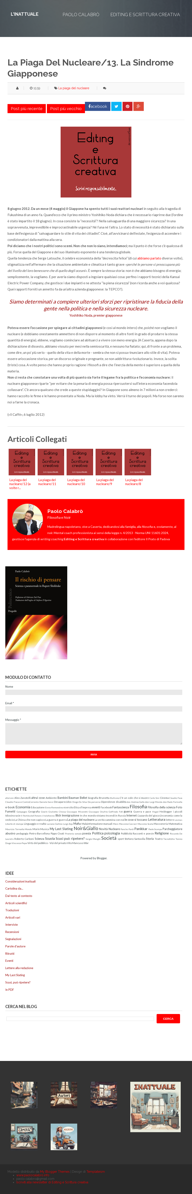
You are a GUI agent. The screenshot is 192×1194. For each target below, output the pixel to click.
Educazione (38, 807)
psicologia (112, 833)
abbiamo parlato (149, 258)
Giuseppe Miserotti (77, 811)
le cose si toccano (136, 819)
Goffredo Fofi (116, 811)
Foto (179, 807)
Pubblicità (126, 833)
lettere (170, 819)
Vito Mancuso (75, 842)
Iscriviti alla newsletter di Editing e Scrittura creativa (52, 1182)
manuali (107, 823)
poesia (86, 833)
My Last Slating (61, 829)
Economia (22, 807)
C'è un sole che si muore (134, 797)
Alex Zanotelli (22, 797)
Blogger (102, 858)
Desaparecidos (63, 801)
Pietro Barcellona (39, 833)
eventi (96, 807)
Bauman (74, 797)
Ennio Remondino (54, 807)
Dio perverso (94, 802)
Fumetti (10, 811)
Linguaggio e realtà (35, 823)
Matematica (175, 823)
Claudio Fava (175, 798)
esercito (68, 807)
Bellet (83, 797)
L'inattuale (24, 14)
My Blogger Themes (55, 1171)
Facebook (106, 807)
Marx (115, 823)
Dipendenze (108, 801)
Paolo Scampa (155, 829)
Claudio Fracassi (13, 802)
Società (108, 838)
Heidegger (165, 811)
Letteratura (156, 819)
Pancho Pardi (127, 829)
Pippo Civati (57, 833)
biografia (93, 797)
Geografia (34, 811)
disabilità (121, 801)
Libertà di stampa (14, 823)
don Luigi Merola (153, 802)
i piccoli (177, 811)
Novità (103, 829)
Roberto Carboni (24, 838)
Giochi (44, 811)
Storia (150, 838)
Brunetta (104, 797)
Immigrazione (70, 815)
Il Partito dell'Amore (31, 815)
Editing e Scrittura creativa (145, 14)
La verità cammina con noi (109, 819)
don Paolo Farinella (172, 802)
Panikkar (141, 829)
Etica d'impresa (83, 807)
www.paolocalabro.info (32, 1175)
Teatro (159, 838)
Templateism (95, 1171)
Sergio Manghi (93, 839)
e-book (10, 807)
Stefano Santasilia (135, 838)
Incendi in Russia (116, 815)
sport (121, 838)
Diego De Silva (79, 802)
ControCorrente (31, 802)
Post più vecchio (66, 108)
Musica (44, 828)
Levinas (178, 820)
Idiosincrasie (13, 815)
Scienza (39, 838)
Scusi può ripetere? (70, 838)
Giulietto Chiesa (57, 811)
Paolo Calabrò (81, 14)
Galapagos (22, 811)
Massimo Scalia (145, 823)
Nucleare (114, 829)
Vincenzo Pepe (19, 843)
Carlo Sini (154, 798)
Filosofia (138, 806)
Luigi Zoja (68, 823)
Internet (131, 815)
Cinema (164, 797)
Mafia (77, 823)
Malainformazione (92, 823)
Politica (98, 833)
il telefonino (48, 815)
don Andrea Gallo (135, 802)
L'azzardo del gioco (148, 815)
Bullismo (114, 798)
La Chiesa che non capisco (29, 819)
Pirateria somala (73, 833)
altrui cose (38, 797)
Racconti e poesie (143, 833)
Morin (36, 828)
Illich (58, 815)
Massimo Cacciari (128, 823)
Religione (162, 833)
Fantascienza (120, 807)
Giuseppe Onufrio (98, 811)
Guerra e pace (142, 811)
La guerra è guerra (56, 819)
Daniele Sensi (46, 802)
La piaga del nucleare (73, 88)
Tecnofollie (169, 839)
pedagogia (22, 833)
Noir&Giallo (86, 828)
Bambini (63, 797)
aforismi (9, 798)
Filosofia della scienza (161, 807)
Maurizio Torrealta (14, 829)
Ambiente (51, 797)
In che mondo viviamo (92, 815)
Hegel (155, 811)
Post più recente (26, 108)
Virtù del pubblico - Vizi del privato (47, 842)
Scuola (50, 838)
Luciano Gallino (54, 823)
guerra (128, 811)
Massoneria (161, 823)
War (86, 842)
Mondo (28, 829)
